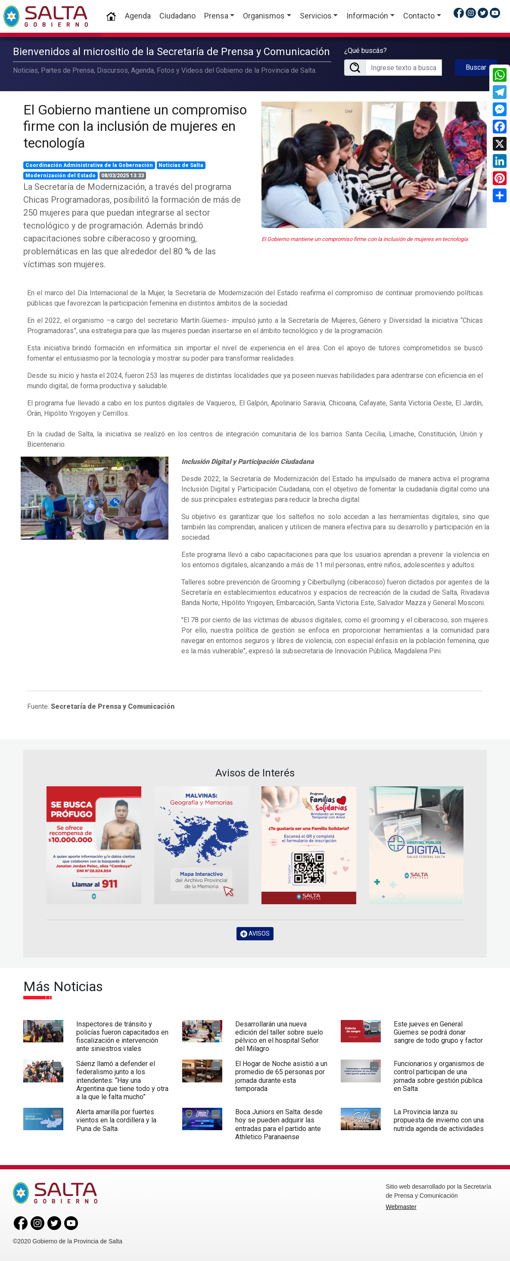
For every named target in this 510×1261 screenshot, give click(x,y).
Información (367, 15)
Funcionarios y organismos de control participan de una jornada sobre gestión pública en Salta (439, 1076)
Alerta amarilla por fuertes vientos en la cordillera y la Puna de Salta (116, 1120)
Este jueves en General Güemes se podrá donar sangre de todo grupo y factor (438, 1032)
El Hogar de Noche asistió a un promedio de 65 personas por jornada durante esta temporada (281, 1076)
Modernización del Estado (60, 176)
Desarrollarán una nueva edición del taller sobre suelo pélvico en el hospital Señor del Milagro (279, 1036)
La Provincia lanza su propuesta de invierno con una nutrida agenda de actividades (439, 1120)
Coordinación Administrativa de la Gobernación (89, 165)
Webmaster (401, 1206)
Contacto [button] (419, 15)
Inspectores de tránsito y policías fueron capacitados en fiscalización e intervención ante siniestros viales (122, 1036)
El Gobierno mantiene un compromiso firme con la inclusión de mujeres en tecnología (135, 126)
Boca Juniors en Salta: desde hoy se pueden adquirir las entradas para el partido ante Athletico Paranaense (279, 1124)
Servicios (316, 15)
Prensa (216, 15)
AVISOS (255, 933)
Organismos (264, 15)
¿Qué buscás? (365, 50)
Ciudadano (177, 15)
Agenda (138, 15)
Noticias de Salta (181, 165)
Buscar (476, 67)
